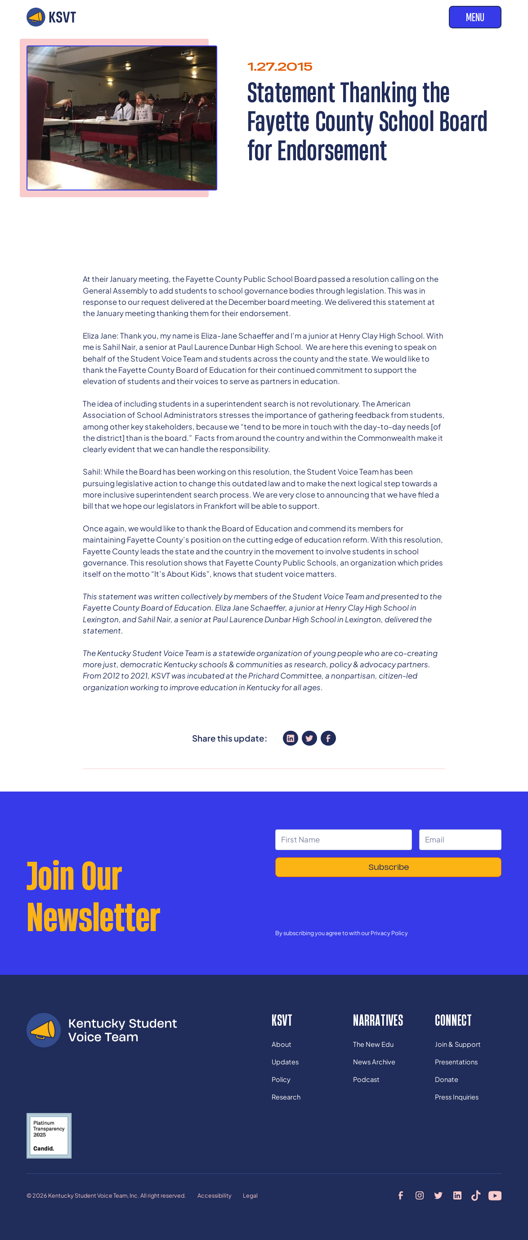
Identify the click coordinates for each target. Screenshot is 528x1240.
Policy (281, 1079)
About (281, 1044)
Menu (475, 16)
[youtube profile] (494, 1195)
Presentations (456, 1062)
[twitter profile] (438, 1195)
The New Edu (373, 1044)
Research (286, 1097)
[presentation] (343, 901)
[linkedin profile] (457, 1195)
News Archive (374, 1062)
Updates (285, 1062)
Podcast (366, 1079)
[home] (51, 17)
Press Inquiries (457, 1097)
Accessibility (214, 1195)
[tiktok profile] (476, 1195)
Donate (446, 1079)
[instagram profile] (419, 1195)
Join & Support (458, 1044)
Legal (250, 1195)
